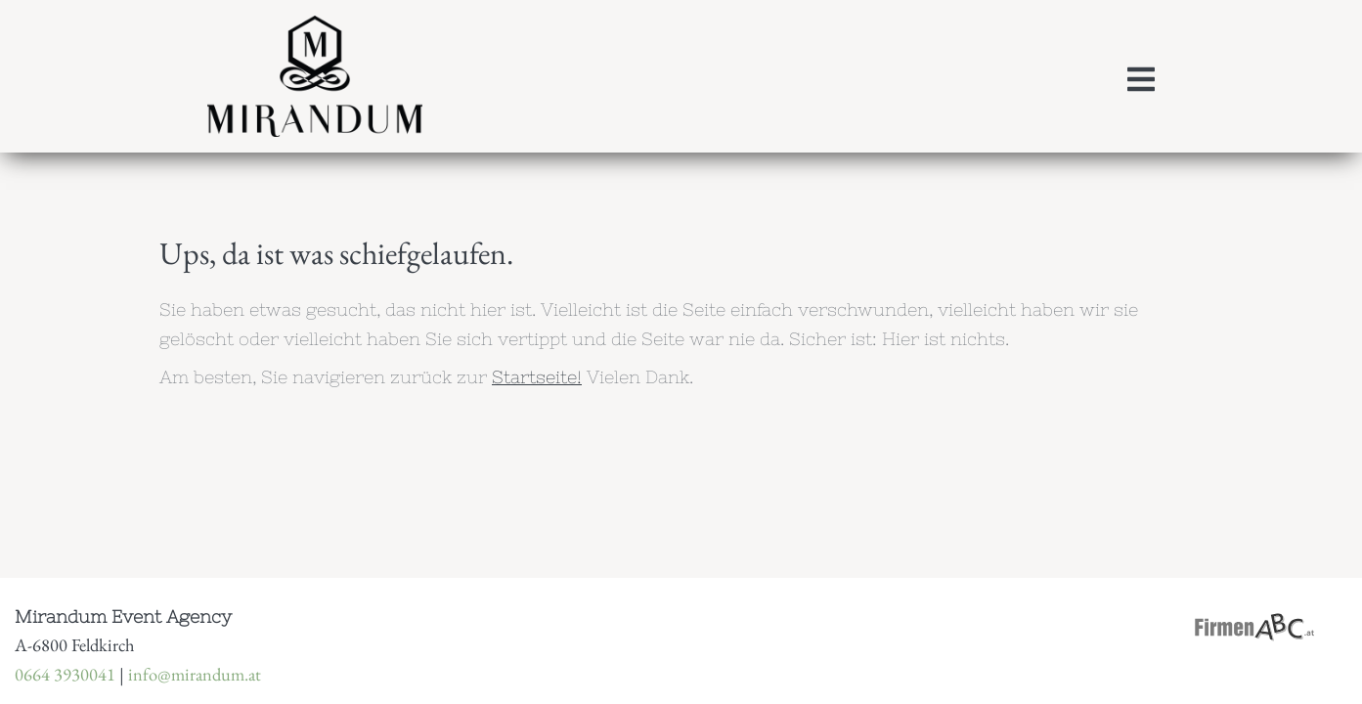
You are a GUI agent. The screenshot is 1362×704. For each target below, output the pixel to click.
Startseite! (537, 377)
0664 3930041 (65, 673)
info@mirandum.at (194, 673)
